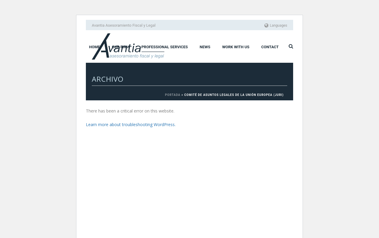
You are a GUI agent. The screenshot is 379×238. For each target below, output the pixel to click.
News (205, 47)
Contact (270, 47)
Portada (172, 95)
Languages (276, 25)
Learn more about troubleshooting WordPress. (131, 124)
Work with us (235, 47)
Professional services (164, 47)
